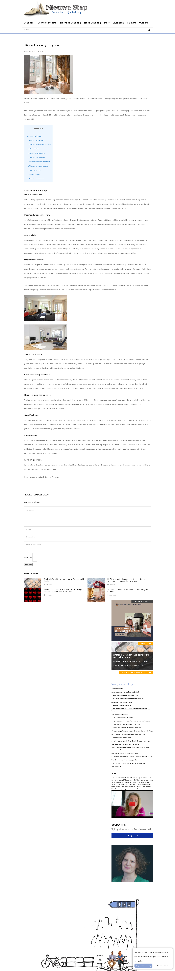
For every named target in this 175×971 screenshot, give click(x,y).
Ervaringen (118, 22)
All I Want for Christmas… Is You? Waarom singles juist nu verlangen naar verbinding (64, 590)
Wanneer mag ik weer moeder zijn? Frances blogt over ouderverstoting (130, 749)
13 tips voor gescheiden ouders (122, 717)
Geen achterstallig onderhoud (39, 162)
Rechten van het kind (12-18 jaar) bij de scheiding (128, 763)
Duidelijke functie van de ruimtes (39, 144)
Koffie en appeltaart (36, 179)
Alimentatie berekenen (119, 714)
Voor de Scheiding (47, 22)
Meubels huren (34, 174)
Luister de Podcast (142, 601)
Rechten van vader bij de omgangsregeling (126, 728)
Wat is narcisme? (117, 766)
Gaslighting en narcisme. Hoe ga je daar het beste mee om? (131, 756)
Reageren (28, 564)
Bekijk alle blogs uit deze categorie (136, 672)
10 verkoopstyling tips (34, 136)
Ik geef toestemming (143, 966)
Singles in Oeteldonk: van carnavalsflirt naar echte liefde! (64, 580)
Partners (131, 22)
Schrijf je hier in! (132, 836)
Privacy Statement (163, 966)
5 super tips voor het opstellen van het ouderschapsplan (131, 721)
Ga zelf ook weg (34, 170)
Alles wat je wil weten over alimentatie (124, 695)
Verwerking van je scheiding (121, 738)
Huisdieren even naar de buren (39, 166)
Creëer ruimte (33, 149)
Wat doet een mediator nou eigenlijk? (124, 760)
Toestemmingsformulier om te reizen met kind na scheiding (132, 731)
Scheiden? (29, 22)
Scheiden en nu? (117, 689)
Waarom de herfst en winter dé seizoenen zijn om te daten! (128, 590)
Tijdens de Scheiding (70, 22)
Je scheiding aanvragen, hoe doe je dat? (125, 692)
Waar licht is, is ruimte (36, 157)
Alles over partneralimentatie (121, 702)
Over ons (143, 22)
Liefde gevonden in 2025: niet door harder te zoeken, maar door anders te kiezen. (126, 580)
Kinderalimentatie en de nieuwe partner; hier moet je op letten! (130, 710)
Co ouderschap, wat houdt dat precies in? (125, 724)
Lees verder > (136, 789)
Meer (106, 22)
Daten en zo (145, 644)
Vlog (114, 773)
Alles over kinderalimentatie (121, 705)
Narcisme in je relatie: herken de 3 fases (125, 753)
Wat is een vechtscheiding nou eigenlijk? (125, 744)
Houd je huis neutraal (36, 140)
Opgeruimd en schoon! (36, 153)
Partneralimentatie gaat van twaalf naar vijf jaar (127, 699)
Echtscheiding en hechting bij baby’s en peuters (128, 734)
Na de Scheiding (92, 22)
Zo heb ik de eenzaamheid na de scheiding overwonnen (130, 741)
